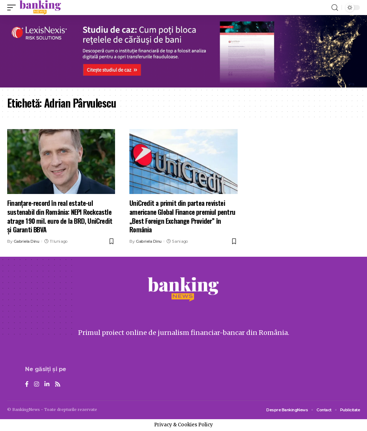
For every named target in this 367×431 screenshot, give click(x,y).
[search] (335, 7)
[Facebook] (27, 384)
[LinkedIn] (46, 384)
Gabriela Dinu (26, 241)
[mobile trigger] (13, 7)
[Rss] (58, 384)
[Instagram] (36, 384)
